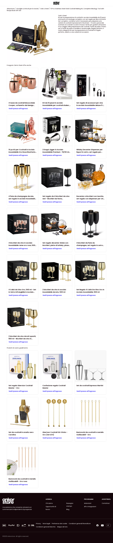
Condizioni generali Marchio (46, 527)
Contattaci (106, 503)
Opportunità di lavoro (51, 508)
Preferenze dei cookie (59, 524)
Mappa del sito (62, 527)
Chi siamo (49, 503)
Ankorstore (10, 9)
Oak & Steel (44, 9)
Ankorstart (87, 503)
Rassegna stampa (69, 504)
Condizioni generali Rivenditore (80, 524)
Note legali (46, 524)
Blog (67, 509)
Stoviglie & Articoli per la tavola (27, 9)
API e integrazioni (90, 507)
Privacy (38, 524)
